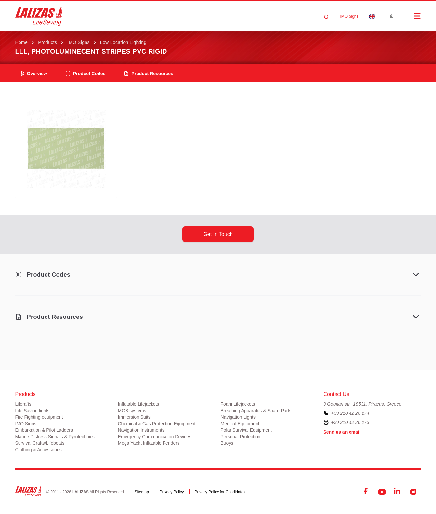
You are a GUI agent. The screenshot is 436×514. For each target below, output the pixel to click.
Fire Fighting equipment (39, 417)
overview (33, 73)
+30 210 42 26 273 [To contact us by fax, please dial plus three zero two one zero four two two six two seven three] (350, 422)
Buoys (227, 443)
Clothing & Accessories (38, 449)
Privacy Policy (172, 492)
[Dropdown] (372, 16)
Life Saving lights (32, 410)
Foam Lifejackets (238, 404)
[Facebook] (366, 491)
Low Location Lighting (123, 42)
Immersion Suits (134, 417)
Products (47, 42)
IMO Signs (349, 16)
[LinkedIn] (397, 491)
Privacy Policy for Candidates (220, 492)
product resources (148, 73)
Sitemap (142, 492)
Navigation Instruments (141, 430)
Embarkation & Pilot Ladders (44, 430)
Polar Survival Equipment (246, 430)
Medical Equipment (240, 423)
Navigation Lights (238, 417)
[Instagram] (413, 491)
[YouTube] (382, 491)
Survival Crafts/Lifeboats (40, 443)
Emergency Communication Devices (155, 436)
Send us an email (342, 432)
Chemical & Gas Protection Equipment (157, 423)
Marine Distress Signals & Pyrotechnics (55, 436)
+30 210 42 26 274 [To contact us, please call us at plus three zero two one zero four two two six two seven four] (350, 413)
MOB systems (132, 410)
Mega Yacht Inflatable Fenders (148, 443)
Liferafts (23, 404)
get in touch (217, 234)
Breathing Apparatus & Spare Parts (256, 410)
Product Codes (85, 73)
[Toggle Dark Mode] (392, 16)
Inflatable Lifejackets (138, 404)
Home (21, 42)
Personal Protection (240, 436)
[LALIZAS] (38, 16)
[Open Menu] (410, 16)
